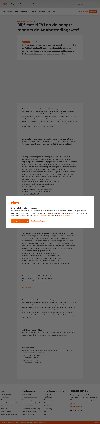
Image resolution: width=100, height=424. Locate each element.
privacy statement (46, 216)
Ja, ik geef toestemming (20, 221)
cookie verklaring (64, 216)
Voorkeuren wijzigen (38, 221)
